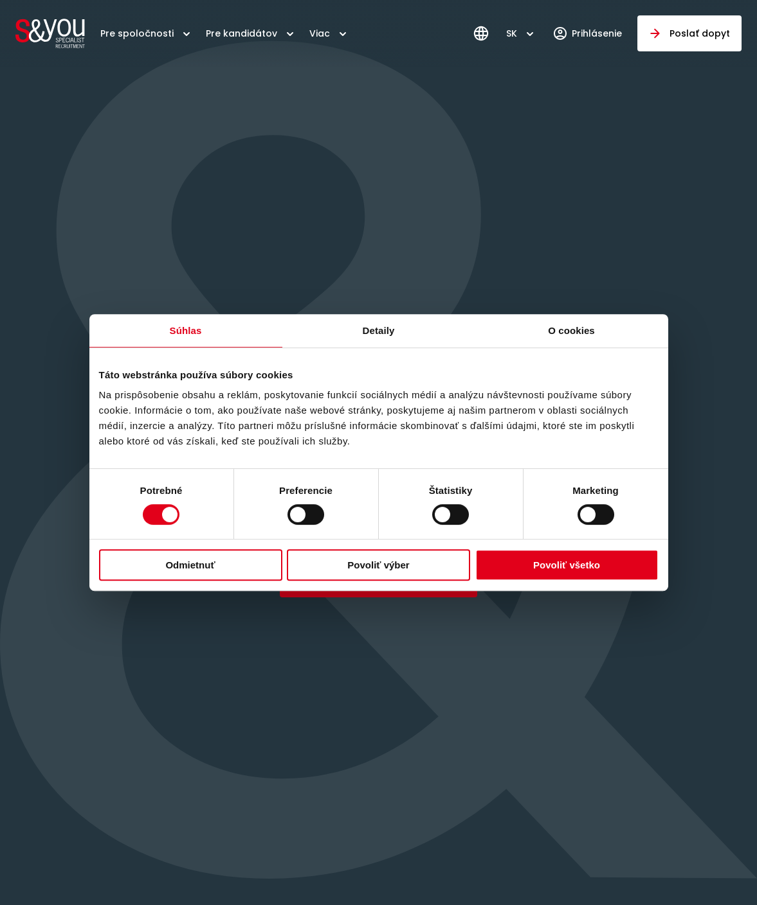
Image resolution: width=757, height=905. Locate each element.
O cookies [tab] (571, 330)
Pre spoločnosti (137, 33)
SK (511, 33)
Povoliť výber (378, 564)
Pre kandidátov (241, 33)
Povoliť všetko (566, 564)
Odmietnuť (190, 564)
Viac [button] (319, 33)
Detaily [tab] (379, 330)
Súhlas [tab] (186, 330)
